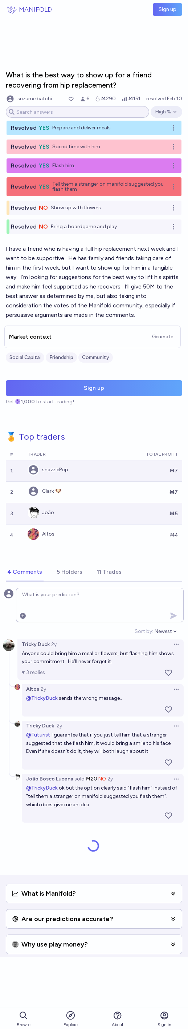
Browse (23, 1019)
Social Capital (25, 357)
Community (95, 357)
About (117, 1019)
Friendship (61, 357)
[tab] (25, 572)
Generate (162, 337)
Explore (71, 1018)
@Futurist (38, 735)
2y (54, 644)
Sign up (167, 9)
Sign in (164, 1019)
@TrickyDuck (42, 698)
